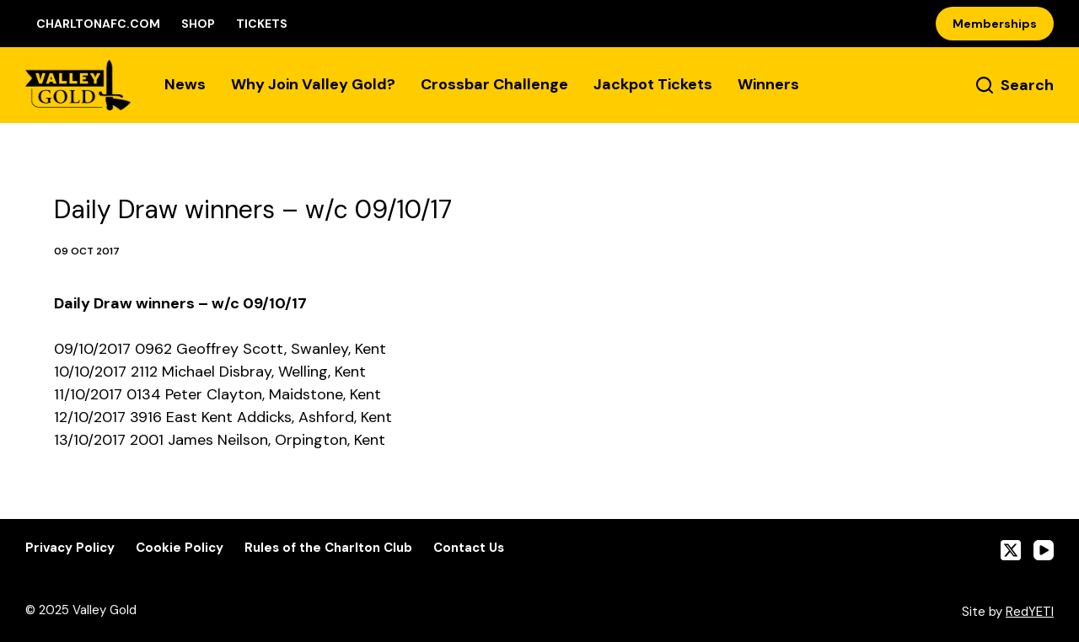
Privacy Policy (70, 548)
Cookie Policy (179, 548)
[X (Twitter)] (1011, 550)
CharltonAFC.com (98, 23)
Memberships (995, 23)
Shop (198, 23)
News (185, 84)
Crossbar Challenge (494, 84)
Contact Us (468, 548)
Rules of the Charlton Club (328, 548)
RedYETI (1030, 611)
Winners (768, 84)
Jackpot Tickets (652, 84)
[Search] (1015, 85)
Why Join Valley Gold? (313, 84)
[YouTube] (1043, 550)
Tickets (261, 23)
